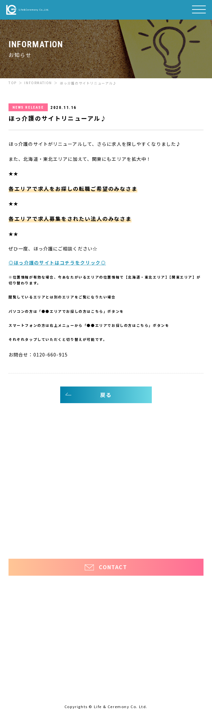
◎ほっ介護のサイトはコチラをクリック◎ (57, 262)
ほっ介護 (17, 527)
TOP (13, 82)
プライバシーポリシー (106, 539)
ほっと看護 (186, 527)
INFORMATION (38, 82)
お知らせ (20, 504)
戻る (106, 395)
